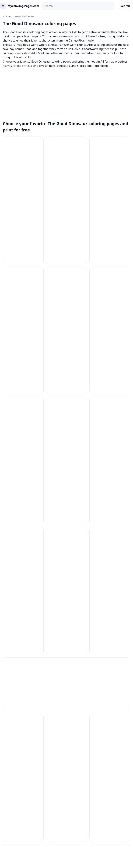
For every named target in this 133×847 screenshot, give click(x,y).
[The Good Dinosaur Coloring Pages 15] (23, 474)
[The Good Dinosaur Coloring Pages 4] (109, 517)
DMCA (72, 662)
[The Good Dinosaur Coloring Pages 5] (23, 561)
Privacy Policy (77, 651)
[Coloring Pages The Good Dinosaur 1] (23, 157)
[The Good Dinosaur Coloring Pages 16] (66, 474)
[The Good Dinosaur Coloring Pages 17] (109, 474)
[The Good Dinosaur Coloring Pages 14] (109, 431)
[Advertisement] (66, 92)
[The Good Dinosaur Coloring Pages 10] (66, 387)
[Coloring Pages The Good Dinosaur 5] (66, 243)
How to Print (8, 651)
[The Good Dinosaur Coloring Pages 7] (109, 561)
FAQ (2, 657)
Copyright (74, 668)
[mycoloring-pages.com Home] (19, 6)
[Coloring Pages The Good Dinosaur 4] (23, 243)
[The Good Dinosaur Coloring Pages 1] (23, 387)
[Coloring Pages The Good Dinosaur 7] (23, 287)
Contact (5, 662)
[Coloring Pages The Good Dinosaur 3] (109, 200)
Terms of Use (76, 657)
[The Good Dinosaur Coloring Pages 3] (66, 517)
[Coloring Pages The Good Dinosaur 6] (109, 243)
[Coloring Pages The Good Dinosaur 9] (109, 287)
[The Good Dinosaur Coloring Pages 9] (66, 604)
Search (125, 6)
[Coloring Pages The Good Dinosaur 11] (109, 157)
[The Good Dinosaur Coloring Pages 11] (109, 387)
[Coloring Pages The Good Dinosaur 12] (23, 200)
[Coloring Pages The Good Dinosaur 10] (66, 157)
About (72, 674)
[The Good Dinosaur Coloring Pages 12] (23, 431)
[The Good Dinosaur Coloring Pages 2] (23, 517)
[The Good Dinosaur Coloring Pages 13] (66, 431)
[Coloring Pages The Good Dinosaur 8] (66, 287)
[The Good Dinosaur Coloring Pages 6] (66, 561)
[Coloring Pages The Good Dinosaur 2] (66, 200)
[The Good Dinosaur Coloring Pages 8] (23, 604)
